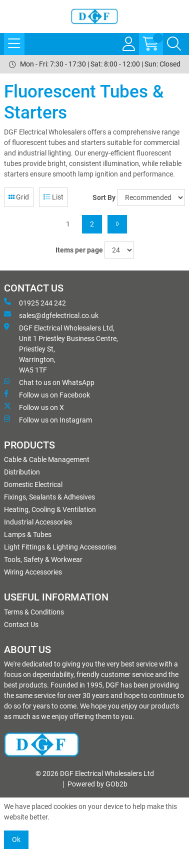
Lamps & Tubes (28, 534)
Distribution (22, 472)
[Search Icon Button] (174, 44)
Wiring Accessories (33, 572)
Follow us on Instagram (48, 419)
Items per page (79, 250)
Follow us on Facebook (47, 394)
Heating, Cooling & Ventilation (50, 510)
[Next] (117, 224)
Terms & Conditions (34, 612)
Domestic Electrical (33, 484)
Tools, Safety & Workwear (43, 560)
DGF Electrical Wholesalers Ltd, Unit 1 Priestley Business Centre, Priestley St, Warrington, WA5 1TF (61, 348)
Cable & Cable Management (47, 460)
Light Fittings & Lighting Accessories (60, 547)
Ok (16, 840)
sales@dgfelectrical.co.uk (51, 315)
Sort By (104, 198)
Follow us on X (34, 407)
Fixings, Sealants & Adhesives (49, 497)
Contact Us (21, 624)
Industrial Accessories (38, 522)
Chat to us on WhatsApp (49, 382)
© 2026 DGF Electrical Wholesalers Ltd (95, 774)
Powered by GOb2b (98, 784)
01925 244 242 (35, 302)
